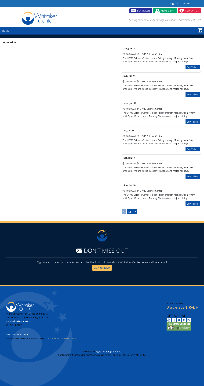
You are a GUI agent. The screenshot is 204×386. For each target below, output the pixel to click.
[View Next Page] (135, 211)
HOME (5, 30)
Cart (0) (186, 3)
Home (74, 338)
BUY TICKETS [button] (143, 10)
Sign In (174, 3)
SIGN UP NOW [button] (102, 267)
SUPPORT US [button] (192, 10)
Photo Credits (53, 338)
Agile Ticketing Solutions (108, 351)
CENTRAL (182, 307)
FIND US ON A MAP (17, 334)
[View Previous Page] (124, 211)
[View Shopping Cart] (200, 30)
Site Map (65, 338)
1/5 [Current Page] (129, 211)
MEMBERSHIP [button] (168, 10)
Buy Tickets (192, 67)
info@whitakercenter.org (19, 321)
